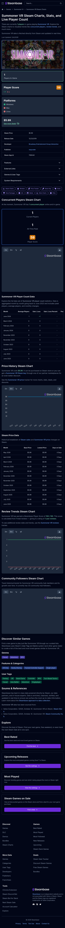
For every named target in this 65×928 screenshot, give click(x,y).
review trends (51, 27)
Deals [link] (58, 189)
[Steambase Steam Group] (37, 904)
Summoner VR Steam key (16, 373)
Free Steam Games (40, 867)
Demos (5, 836)
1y (16, 250)
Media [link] (30, 193)
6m (11, 389)
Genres (5, 859)
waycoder (32, 149)
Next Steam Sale (8, 902)
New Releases (39, 841)
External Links (32, 168)
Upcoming (37, 845)
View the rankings (32, 788)
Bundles (5, 841)
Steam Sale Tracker (41, 859)
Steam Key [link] (46, 189)
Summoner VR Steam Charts (36, 9)
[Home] (2, 9)
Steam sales (25, 440)
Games (8, 9)
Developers (6, 872)
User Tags (6, 867)
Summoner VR (43, 24)
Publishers (6, 876)
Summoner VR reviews (50, 523)
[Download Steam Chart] (60, 250)
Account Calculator (9, 907)
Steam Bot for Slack (10, 898)
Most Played (38, 832)
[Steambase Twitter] (40, 904)
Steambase (36, 894)
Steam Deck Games (41, 849)
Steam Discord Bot (9, 894)
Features (32, 162)
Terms (24, 923)
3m (11, 250)
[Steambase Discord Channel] (34, 904)
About (38, 923)
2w (6, 250)
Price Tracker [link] (33, 189)
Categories (6, 863)
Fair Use (31, 923)
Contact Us (45, 923)
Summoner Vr (19, 9)
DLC (4, 832)
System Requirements (32, 180)
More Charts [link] (41, 193)
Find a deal (32, 810)
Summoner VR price (16, 380)
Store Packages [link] (9, 193)
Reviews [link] (21, 189)
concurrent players (37, 27)
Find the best (32, 746)
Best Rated (37, 828)
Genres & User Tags (32, 174)
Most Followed (39, 836)
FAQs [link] (53, 193)
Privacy (18, 923)
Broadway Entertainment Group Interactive (43, 144)
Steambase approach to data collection (34, 700)
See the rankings (32, 766)
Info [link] (21, 193)
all (21, 250)
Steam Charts (7, 845)
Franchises (6, 880)
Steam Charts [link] (8, 189)
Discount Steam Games (42, 863)
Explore (5, 911)
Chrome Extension (9, 890)
